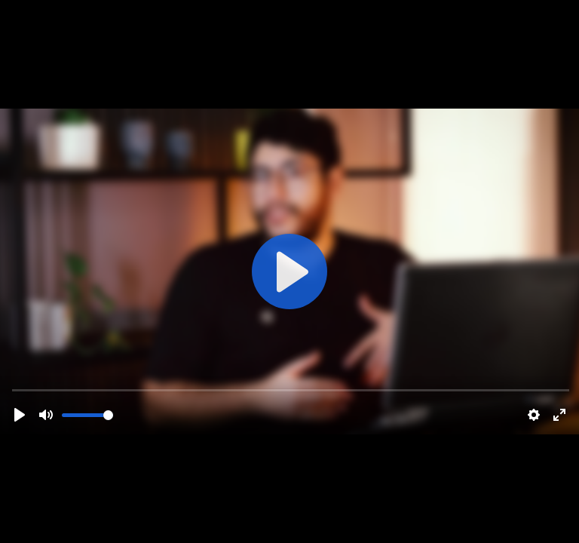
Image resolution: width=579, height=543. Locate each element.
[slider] (87, 415)
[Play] (20, 415)
